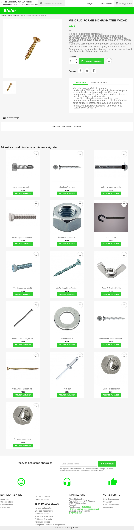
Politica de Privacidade (44, 516)
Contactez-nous (6, 505)
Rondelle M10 (67, 338)
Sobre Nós (4, 499)
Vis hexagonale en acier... (23, 238)
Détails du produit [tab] (98, 82)
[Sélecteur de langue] (91, 3)
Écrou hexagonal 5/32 (67, 238)
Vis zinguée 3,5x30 (67, 187)
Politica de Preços (42, 514)
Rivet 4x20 (67, 389)
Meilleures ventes (42, 499)
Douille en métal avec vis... (111, 187)
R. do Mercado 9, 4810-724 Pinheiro (17, 2)
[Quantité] (72, 61)
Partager (80, 70)
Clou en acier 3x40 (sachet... (23, 338)
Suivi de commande (111, 499)
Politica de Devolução (43, 519)
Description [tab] (80, 82)
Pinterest (93, 70)
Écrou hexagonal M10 (23, 439)
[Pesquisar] (51, 3)
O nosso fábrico (6, 502)
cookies (67, 528)
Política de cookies (42, 522)
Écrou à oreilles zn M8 (111, 288)
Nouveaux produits (42, 497)
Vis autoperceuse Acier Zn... (22, 187)
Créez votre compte (111, 505)
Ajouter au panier (91, 61)
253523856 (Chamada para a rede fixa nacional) (22, 5)
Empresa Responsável (44, 511)
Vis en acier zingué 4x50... (67, 288)
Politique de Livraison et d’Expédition (50, 525)
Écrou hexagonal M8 (111, 389)
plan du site (5, 507)
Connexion (107, 502)
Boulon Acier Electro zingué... (111, 338)
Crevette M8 (111, 238)
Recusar (75, 528)
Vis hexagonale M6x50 (22, 288)
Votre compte (111, 495)
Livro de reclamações (43, 508)
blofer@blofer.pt (75, 513)
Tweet (87, 70)
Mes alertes (108, 507)
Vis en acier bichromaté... (23, 389)
